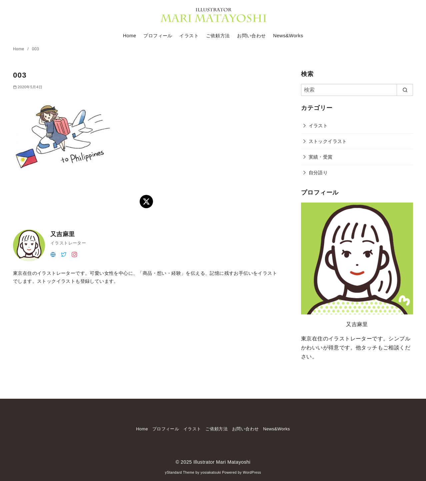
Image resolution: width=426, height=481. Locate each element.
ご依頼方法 (218, 35)
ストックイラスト (328, 141)
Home (129, 35)
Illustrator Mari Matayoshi (221, 462)
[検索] (357, 90)
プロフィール (157, 35)
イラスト (189, 35)
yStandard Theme (179, 472)
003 (35, 49)
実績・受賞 (321, 157)
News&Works (288, 35)
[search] (405, 90)
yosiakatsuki (211, 472)
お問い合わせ (251, 35)
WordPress (252, 472)
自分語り (318, 172)
